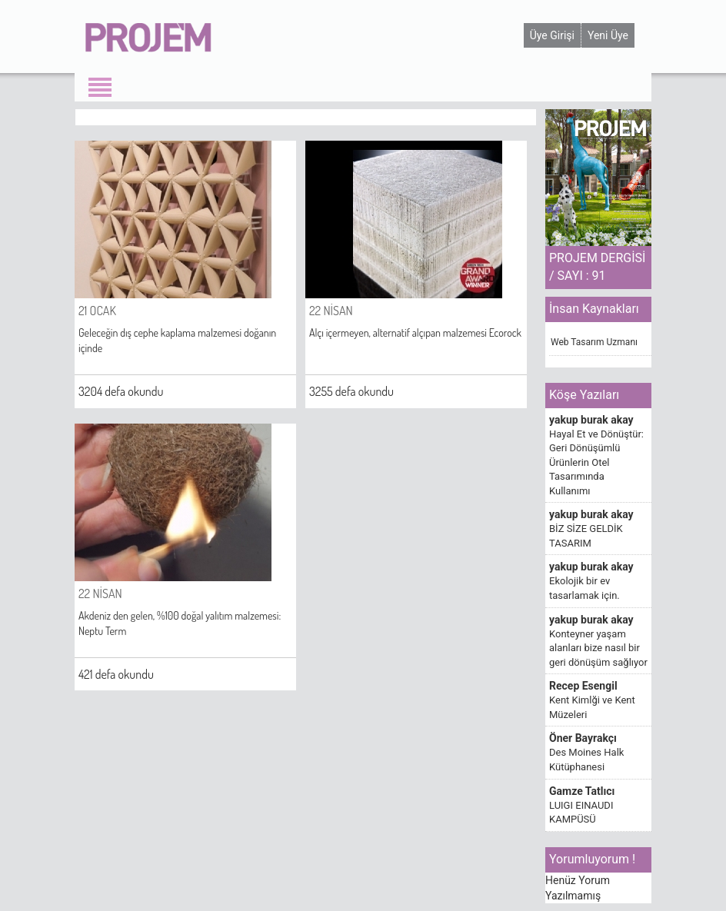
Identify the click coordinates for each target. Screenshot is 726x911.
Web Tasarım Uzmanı (594, 342)
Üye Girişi (552, 35)
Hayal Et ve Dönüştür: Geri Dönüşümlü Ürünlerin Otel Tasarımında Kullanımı (596, 462)
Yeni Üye (608, 35)
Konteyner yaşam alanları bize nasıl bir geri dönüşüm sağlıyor (598, 648)
